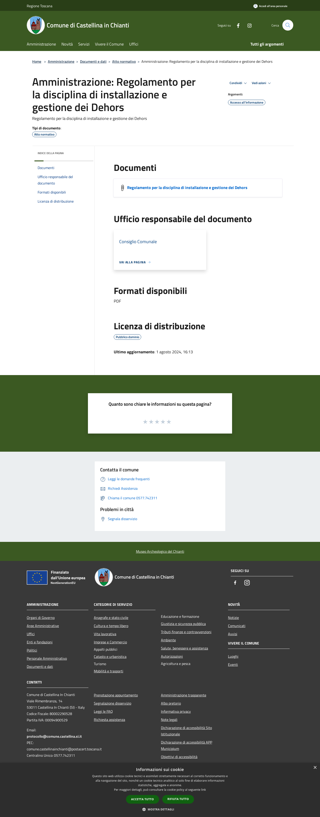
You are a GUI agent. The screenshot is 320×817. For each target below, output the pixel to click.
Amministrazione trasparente (183, 695)
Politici (32, 650)
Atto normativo (124, 61)
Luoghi (233, 656)
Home (36, 61)
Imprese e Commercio (110, 642)
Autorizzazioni (172, 656)
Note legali (169, 719)
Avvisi (232, 634)
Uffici (31, 634)
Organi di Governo (41, 617)
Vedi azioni (262, 83)
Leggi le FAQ (103, 711)
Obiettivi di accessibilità (179, 756)
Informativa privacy (176, 711)
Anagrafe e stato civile (111, 617)
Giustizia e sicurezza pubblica (183, 623)
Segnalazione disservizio (112, 703)
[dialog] (160, 790)
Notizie (233, 617)
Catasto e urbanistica (110, 656)
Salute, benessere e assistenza (184, 648)
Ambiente (168, 640)
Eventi (233, 664)
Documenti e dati (93, 61)
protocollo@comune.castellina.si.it (54, 736)
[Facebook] (236, 25)
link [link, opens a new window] (203, 790)
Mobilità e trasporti (108, 671)
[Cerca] (287, 25)
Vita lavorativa (105, 634)
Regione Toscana (39, 6)
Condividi (239, 83)
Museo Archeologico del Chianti (160, 551)
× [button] (315, 767)
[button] (160, 809)
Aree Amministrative (43, 625)
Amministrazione (61, 61)
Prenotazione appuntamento (116, 695)
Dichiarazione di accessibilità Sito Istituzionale (186, 731)
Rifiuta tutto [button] (178, 799)
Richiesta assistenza (109, 719)
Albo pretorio (171, 703)
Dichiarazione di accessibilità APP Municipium (186, 745)
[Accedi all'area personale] (270, 6)
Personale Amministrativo (47, 658)
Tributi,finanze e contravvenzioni (186, 632)
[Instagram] (247, 25)
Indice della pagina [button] (51, 153)
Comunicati (236, 625)
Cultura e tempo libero (111, 625)
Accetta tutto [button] (142, 799)
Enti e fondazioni (40, 642)
